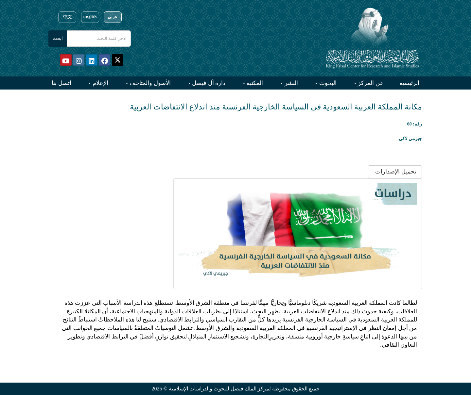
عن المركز (370, 83)
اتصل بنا (61, 83)
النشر (290, 83)
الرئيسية (409, 83)
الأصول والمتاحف (149, 83)
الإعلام (99, 83)
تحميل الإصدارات (395, 171)
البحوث (327, 83)
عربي (112, 17)
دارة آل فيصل (208, 83)
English (89, 17)
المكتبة (254, 83)
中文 (67, 17)
